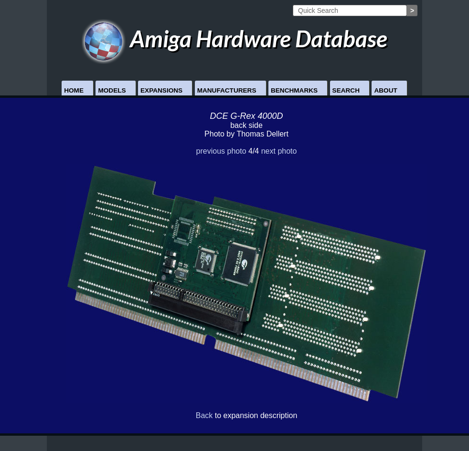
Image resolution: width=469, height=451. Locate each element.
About (385, 90)
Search (346, 90)
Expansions (161, 90)
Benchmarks (294, 90)
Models (112, 90)
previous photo (221, 151)
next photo (279, 151)
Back (204, 415)
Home (74, 90)
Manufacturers (226, 90)
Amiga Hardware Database (235, 38)
